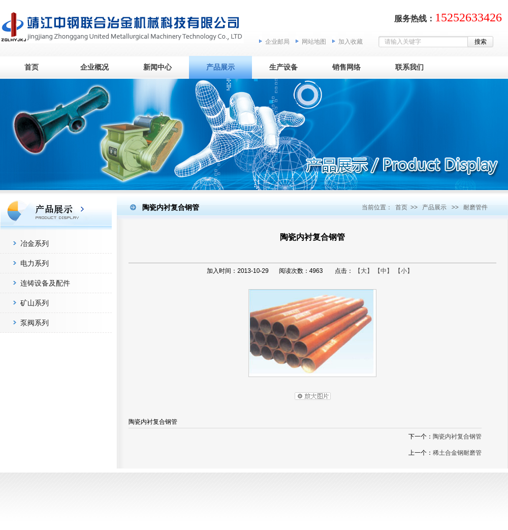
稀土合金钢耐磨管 (457, 452)
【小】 (404, 270)
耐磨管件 (475, 207)
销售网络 (346, 67)
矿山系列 (34, 303)
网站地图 (314, 41)
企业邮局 (277, 41)
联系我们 (409, 67)
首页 (31, 67)
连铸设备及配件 (45, 283)
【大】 (364, 270)
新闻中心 (157, 67)
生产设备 (283, 67)
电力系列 (34, 263)
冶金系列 (34, 243)
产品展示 (220, 67)
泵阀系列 (34, 323)
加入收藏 (350, 41)
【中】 (383, 270)
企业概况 (94, 67)
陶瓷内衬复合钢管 (457, 436)
